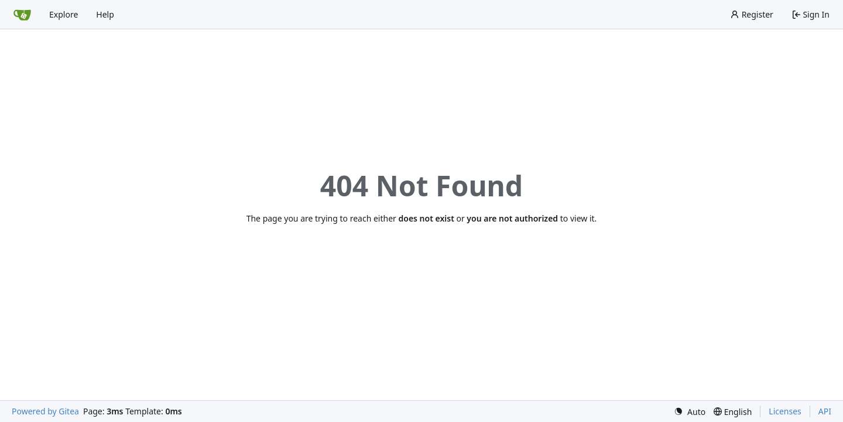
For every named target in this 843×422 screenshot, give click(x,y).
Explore (63, 14)
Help (105, 14)
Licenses (785, 411)
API (824, 411)
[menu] (689, 411)
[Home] (22, 14)
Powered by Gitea (45, 411)
